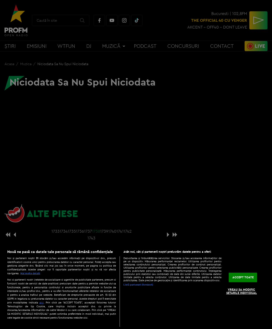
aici (41, 302)
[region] (136, 287)
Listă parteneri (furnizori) (138, 284)
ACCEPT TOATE (243, 277)
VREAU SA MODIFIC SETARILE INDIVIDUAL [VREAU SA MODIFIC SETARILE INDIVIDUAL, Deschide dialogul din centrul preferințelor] (241, 291)
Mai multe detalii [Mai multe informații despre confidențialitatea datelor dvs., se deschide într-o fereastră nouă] (30, 273)
